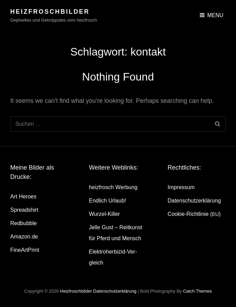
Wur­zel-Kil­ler (104, 214)
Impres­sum (181, 187)
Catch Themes (197, 291)
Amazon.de (24, 237)
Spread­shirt (24, 210)
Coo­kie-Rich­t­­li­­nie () (194, 214)
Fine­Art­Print (24, 250)
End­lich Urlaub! (107, 201)
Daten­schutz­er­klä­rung (194, 201)
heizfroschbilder (50, 11)
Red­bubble (23, 223)
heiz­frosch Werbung (113, 187)
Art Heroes (23, 196)
